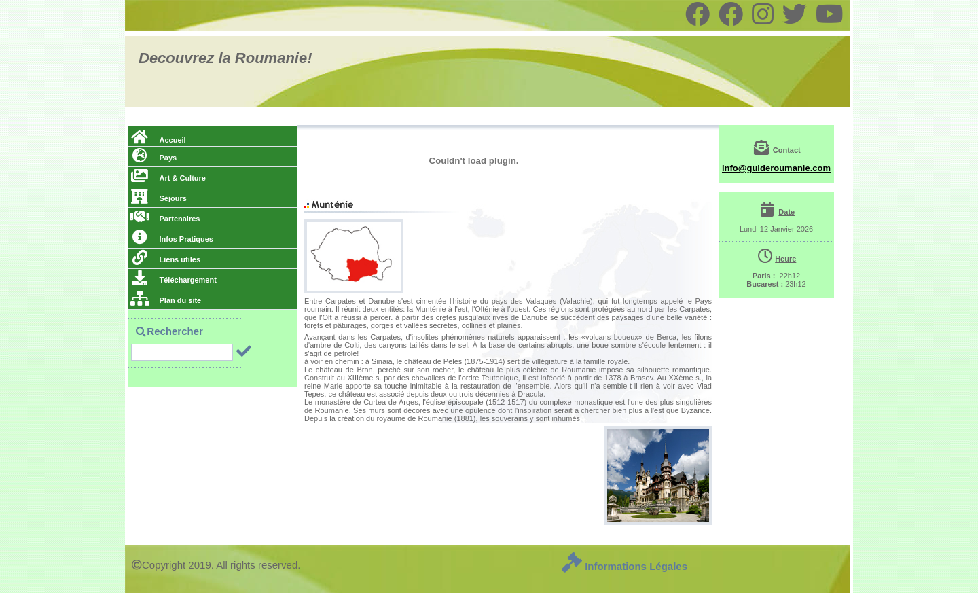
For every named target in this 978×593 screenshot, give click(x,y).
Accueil (158, 140)
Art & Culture (168, 178)
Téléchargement (173, 280)
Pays (153, 158)
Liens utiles (165, 259)
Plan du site (165, 300)
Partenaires (165, 219)
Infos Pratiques (171, 239)
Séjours (158, 198)
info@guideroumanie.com (776, 168)
